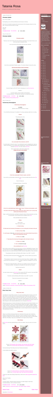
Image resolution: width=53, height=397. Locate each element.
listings (25, 386)
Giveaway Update (7, 17)
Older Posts (35, 389)
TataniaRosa (44, 29)
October (45, 83)
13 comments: (14, 283)
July (44, 92)
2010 (44, 106)
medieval (28, 386)
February (45, 100)
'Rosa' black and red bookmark (27, 372)
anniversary (8, 97)
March (45, 99)
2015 (44, 73)
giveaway (14, 97)
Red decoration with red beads (15, 344)
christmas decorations (19, 285)
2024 (44, 63)
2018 (44, 70)
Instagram (44, 56)
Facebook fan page (45, 55)
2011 (44, 104)
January (45, 102)
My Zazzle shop (45, 52)
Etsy (11, 97)
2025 (44, 62)
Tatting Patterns (45, 21)
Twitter (43, 53)
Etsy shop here (31, 88)
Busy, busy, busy (7, 290)
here (31, 215)
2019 (44, 68)
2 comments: (13, 384)
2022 (44, 65)
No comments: (14, 30)
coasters (25, 285)
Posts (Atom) (10, 392)
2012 (44, 78)
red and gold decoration (28, 345)
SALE (17, 97)
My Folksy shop (45, 50)
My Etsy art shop (45, 49)
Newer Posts (6, 389)
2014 (44, 75)
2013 (44, 76)
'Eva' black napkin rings (16, 372)
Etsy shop (25, 246)
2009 (44, 107)
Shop (43, 46)
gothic (22, 386)
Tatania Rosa (11, 6)
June (45, 94)
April (44, 97)
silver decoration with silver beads (28, 344)
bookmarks (12, 285)
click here (16, 146)
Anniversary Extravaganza (9, 102)
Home (20, 389)
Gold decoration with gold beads (18, 345)
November (46, 81)
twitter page (28, 374)
